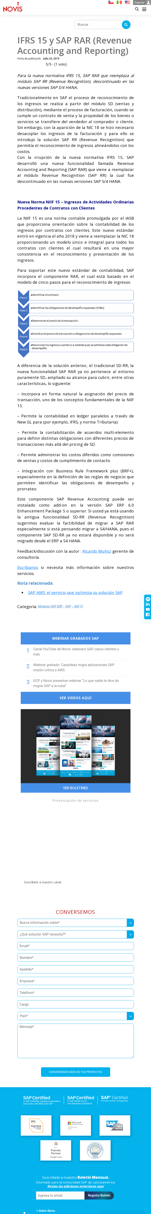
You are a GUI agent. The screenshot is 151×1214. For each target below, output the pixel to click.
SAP (68, 606)
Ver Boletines (75, 788)
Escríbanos (27, 567)
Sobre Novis (47, 1211)
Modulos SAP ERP (50, 606)
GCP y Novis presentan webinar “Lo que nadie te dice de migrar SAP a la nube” (76, 683)
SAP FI (78, 606)
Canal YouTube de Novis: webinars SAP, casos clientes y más (76, 651)
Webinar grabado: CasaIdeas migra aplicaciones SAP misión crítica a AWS (73, 667)
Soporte (142, 2)
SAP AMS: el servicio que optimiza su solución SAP (75, 592)
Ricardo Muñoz (97, 551)
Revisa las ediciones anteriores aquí (75, 1186)
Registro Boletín (99, 1195)
